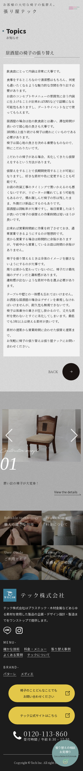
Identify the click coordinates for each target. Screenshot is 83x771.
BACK (64, 371)
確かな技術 (11, 649)
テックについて (38, 654)
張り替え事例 (61, 649)
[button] (8, 435)
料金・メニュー (35, 649)
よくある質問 (13, 654)
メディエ (27, 674)
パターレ (9, 674)
